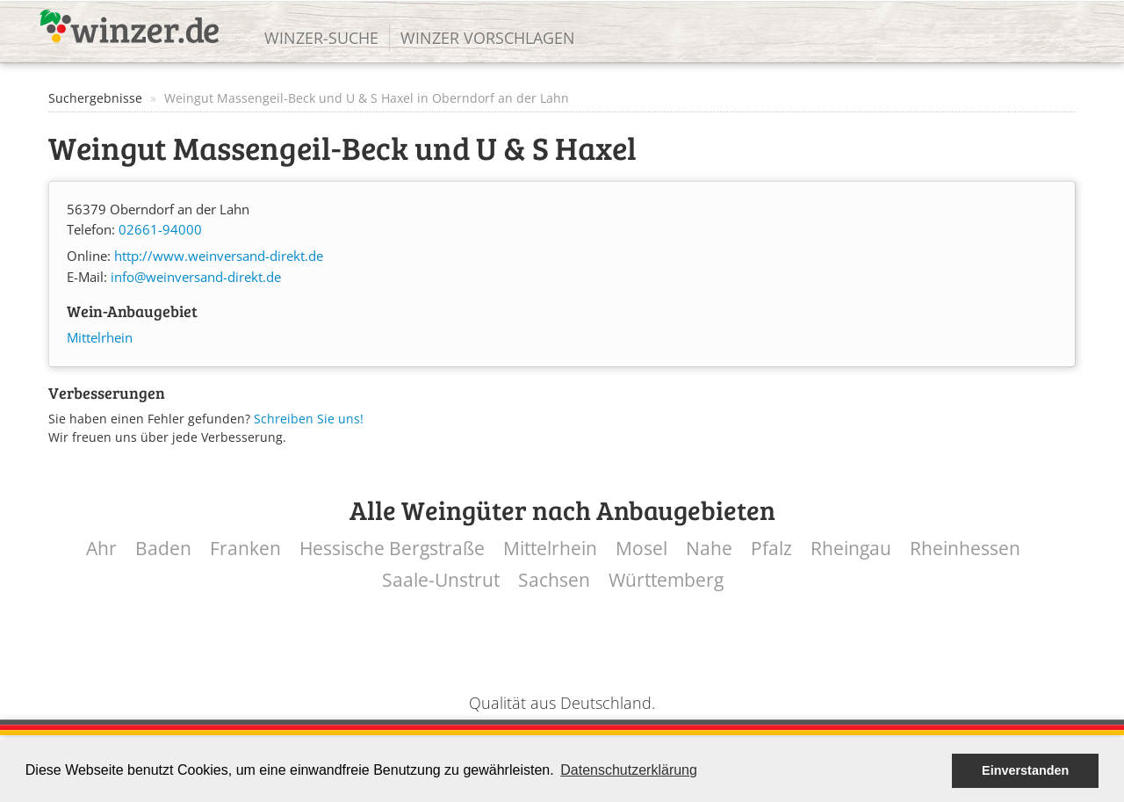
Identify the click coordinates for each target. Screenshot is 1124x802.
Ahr (101, 549)
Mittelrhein (100, 338)
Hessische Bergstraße (392, 549)
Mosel (641, 549)
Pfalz (771, 549)
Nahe (709, 549)
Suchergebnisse (95, 98)
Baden (163, 549)
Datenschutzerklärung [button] (628, 769)
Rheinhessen (965, 549)
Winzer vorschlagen (487, 37)
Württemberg (666, 580)
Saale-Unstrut (441, 580)
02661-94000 (160, 229)
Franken (245, 549)
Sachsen (554, 580)
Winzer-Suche (321, 37)
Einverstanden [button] (1025, 770)
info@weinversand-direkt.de (196, 277)
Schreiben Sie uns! (309, 418)
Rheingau (851, 549)
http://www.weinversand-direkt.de (218, 256)
